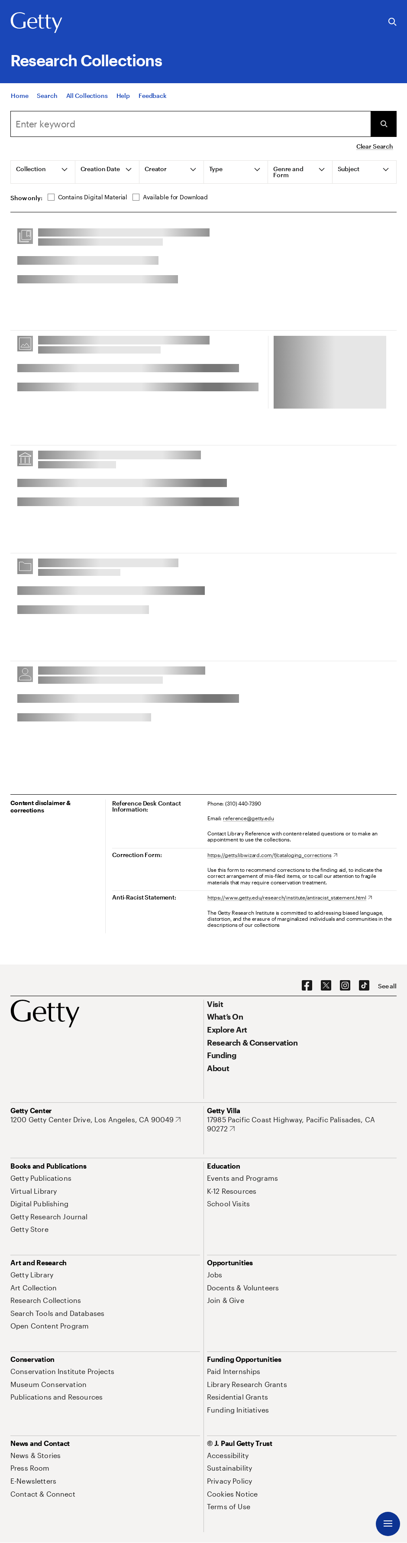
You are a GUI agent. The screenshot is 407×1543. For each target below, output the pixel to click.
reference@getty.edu (248, 818)
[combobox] (190, 124)
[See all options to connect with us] (387, 986)
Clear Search (374, 146)
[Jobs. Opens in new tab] (215, 1274)
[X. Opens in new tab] (326, 985)
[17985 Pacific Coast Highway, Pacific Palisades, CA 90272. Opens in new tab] (302, 1124)
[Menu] (388, 1524)
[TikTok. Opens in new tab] (364, 985)
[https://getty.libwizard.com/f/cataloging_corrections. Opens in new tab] (272, 855)
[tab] (43, 172)
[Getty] (36, 23)
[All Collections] (87, 95)
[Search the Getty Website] (392, 22)
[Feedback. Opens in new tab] (153, 95)
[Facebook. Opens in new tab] (307, 985)
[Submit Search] (384, 124)
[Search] (47, 95)
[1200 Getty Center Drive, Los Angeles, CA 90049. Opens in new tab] (95, 1119)
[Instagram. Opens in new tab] (345, 985)
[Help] (123, 95)
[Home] (19, 95)
